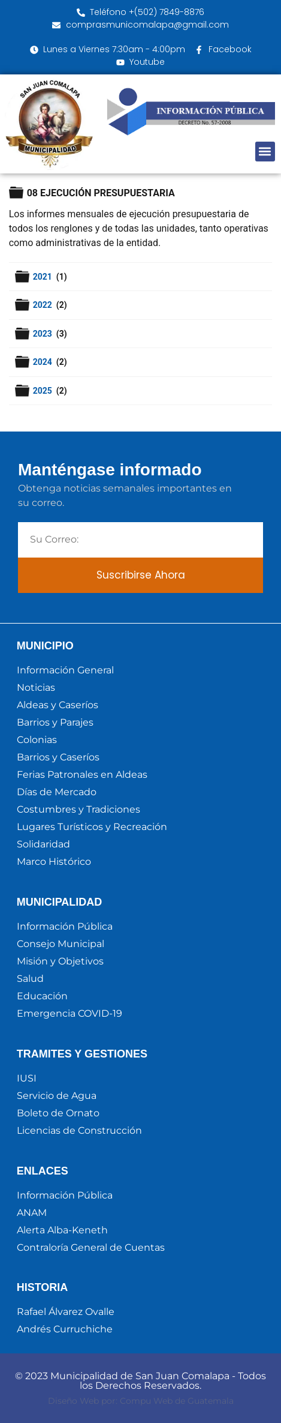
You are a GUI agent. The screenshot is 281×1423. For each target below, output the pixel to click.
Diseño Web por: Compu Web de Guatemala (141, 1400)
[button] (265, 151)
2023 (44, 333)
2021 (44, 276)
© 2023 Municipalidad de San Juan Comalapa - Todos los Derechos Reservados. (140, 1380)
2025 (44, 391)
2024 (44, 362)
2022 (44, 305)
